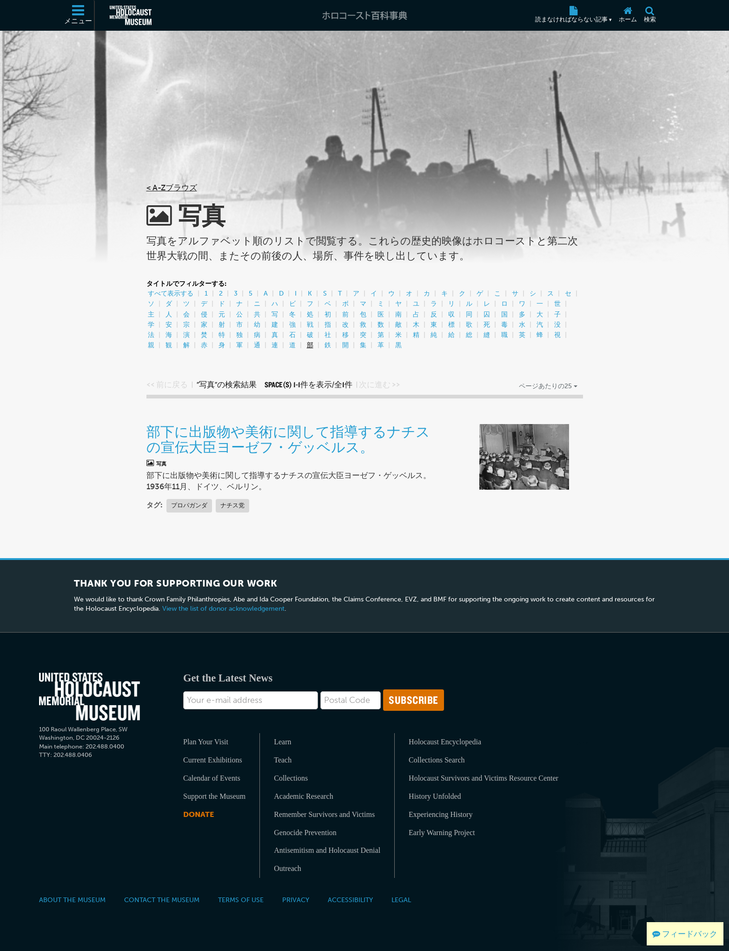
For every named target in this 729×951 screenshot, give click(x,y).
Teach (283, 760)
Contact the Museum (161, 900)
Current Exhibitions (212, 760)
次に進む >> (379, 384)
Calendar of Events (211, 778)
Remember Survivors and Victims (324, 814)
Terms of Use (241, 900)
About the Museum (72, 900)
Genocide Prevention (305, 832)
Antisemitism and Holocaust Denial (327, 850)
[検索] (649, 15)
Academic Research (303, 796)
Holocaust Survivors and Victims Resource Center (483, 778)
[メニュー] (78, 15)
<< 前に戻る (167, 384)
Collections (291, 778)
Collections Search (436, 760)
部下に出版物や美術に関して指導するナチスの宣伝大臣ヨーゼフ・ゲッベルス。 (288, 439)
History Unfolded (435, 796)
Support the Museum (214, 796)
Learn (282, 742)
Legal (401, 900)
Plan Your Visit (205, 742)
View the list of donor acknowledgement (223, 609)
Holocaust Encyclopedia (445, 742)
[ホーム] (627, 15)
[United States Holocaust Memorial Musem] (89, 697)
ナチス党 (232, 505)
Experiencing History (440, 814)
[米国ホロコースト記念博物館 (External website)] (131, 15)
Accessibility (350, 900)
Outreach (287, 868)
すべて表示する (170, 293)
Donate (198, 814)
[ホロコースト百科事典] (364, 15)
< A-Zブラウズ (171, 187)
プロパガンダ (189, 505)
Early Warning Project (442, 832)
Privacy (295, 900)
